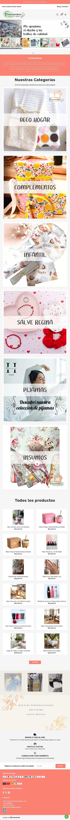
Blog (58, 6)
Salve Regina (16, 69)
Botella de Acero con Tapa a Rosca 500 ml (52, 601)
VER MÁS (35, 662)
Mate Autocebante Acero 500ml (52, 626)
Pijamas (27, 69)
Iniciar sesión (16, 6)
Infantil (61, 64)
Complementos (23, 64)
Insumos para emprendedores (45, 69)
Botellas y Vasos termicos (44, 64)
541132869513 (7, 803)
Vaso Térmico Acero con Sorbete (18, 527)
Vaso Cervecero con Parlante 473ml (18, 601)
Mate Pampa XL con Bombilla (52, 552)
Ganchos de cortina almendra (18, 576)
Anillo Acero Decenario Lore (51, 576)
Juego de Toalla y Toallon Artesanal (18, 651)
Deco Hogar (9, 64)
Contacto (65, 6)
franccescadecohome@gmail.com (14, 801)
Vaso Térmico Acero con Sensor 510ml (18, 626)
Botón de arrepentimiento (12, 807)
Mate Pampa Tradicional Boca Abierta (18, 552)
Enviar (60, 766)
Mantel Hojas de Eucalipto (52, 651)
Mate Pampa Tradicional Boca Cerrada (52, 527)
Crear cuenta (6, 6)
